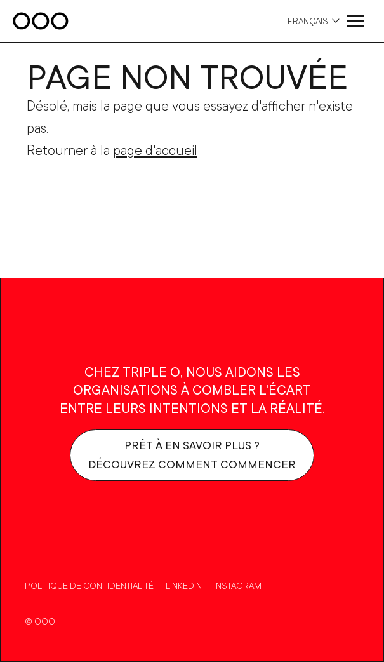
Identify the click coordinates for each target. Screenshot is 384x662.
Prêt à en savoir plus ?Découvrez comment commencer (192, 454)
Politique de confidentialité (89, 585)
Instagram (238, 585)
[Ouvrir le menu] (355, 21)
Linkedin (184, 585)
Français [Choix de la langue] (308, 20)
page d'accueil (155, 150)
